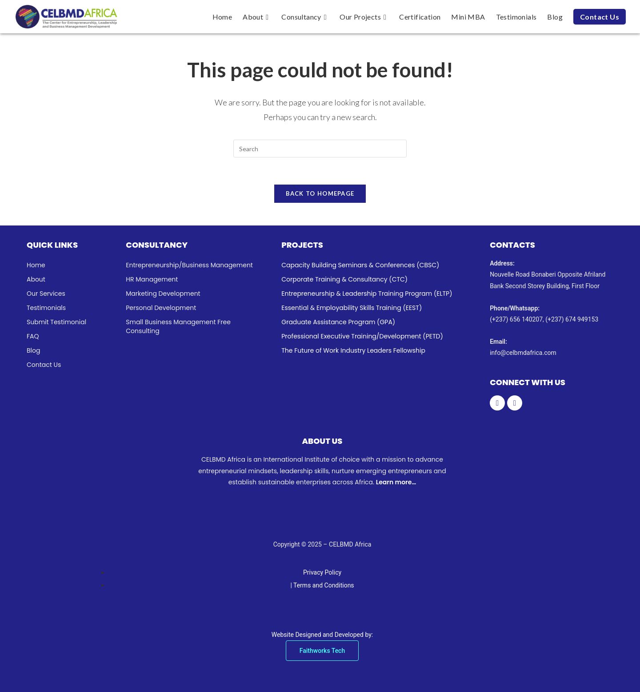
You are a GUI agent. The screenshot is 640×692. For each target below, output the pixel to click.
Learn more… (396, 482)
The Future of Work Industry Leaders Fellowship (353, 350)
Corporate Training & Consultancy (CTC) (344, 279)
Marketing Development (163, 293)
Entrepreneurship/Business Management (189, 265)
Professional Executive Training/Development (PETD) (362, 336)
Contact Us (44, 364)
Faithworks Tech (322, 650)
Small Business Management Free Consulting (178, 326)
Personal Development (161, 307)
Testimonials (46, 307)
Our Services (46, 293)
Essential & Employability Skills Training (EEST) (351, 307)
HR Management (152, 279)
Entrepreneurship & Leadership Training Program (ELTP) (366, 293)
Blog (33, 350)
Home (36, 265)
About (36, 279)
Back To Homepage (320, 193)
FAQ (33, 336)
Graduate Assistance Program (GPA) (338, 322)
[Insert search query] (320, 148)
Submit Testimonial (56, 322)
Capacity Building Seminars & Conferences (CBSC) (360, 265)
